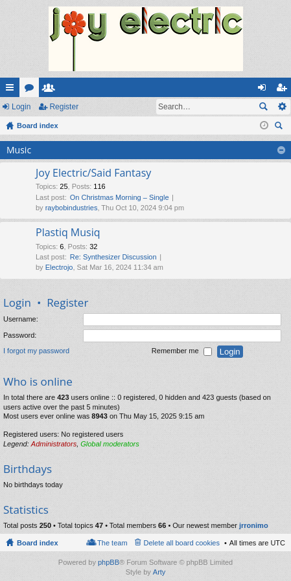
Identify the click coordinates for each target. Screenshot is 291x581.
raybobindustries (71, 208)
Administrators (53, 444)
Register (63, 106)
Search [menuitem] (280, 127)
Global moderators (109, 444)
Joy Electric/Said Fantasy (93, 173)
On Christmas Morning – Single (119, 197)
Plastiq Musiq (68, 232)
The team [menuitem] (112, 543)
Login (21, 106)
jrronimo (253, 525)
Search (263, 107)
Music (18, 150)
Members (51, 90)
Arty (159, 572)
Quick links (12, 90)
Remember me (182, 351)
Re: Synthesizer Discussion (113, 257)
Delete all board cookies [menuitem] (182, 543)
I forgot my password (36, 351)
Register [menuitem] (284, 90)
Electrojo (59, 267)
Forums (32, 90)
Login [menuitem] (265, 90)
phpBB (108, 562)
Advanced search (281, 107)
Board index (37, 543)
